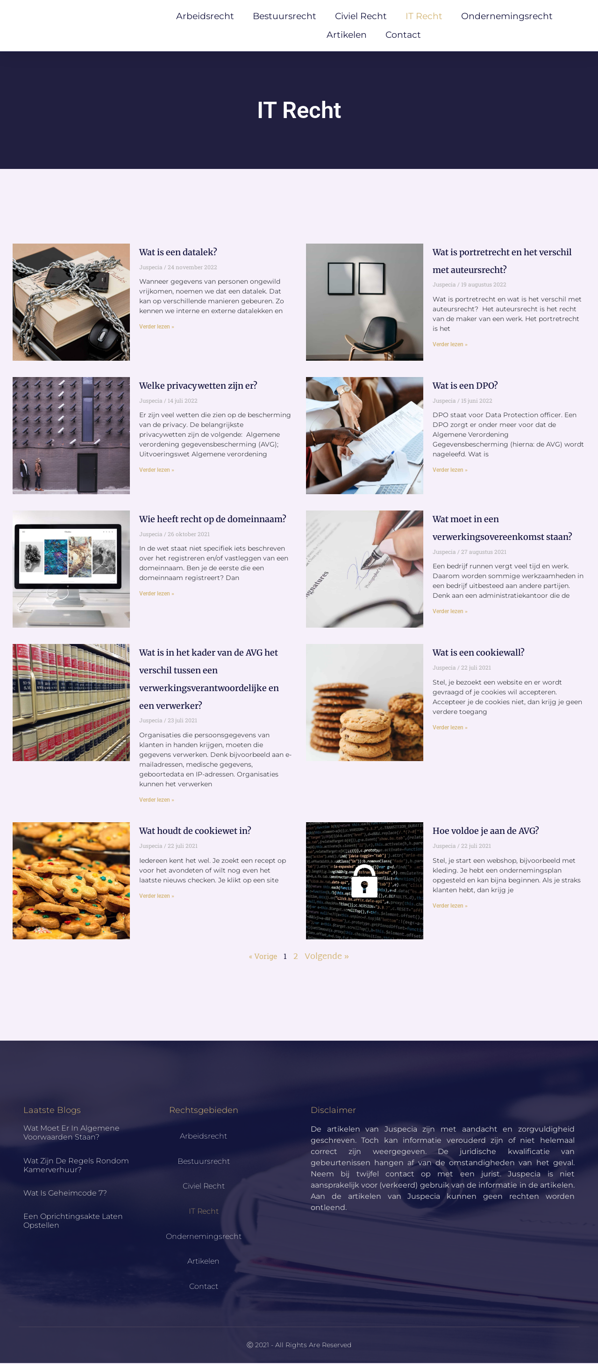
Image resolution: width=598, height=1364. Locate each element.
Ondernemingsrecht (507, 16)
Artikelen (347, 35)
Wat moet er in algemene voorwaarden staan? (71, 1133)
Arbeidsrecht (205, 16)
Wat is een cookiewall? (479, 654)
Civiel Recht (361, 16)
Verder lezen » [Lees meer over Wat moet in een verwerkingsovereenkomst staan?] (450, 612)
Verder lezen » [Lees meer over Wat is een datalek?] (156, 327)
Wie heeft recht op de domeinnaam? (212, 520)
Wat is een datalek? (178, 253)
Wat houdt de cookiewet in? (195, 831)
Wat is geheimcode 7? (65, 1193)
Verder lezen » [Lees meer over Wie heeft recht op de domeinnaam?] (156, 595)
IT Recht (424, 16)
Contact (403, 35)
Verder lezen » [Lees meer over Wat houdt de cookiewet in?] (156, 897)
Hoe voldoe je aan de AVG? (486, 831)
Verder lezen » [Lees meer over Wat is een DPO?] (450, 471)
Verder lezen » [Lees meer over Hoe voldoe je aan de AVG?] (450, 906)
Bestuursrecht (284, 16)
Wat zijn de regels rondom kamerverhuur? (76, 1166)
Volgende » (327, 958)
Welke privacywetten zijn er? (198, 386)
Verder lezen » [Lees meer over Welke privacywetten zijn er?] (156, 471)
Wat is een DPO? (465, 386)
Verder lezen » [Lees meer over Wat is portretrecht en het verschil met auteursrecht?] (450, 345)
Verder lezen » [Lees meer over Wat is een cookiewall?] (450, 728)
